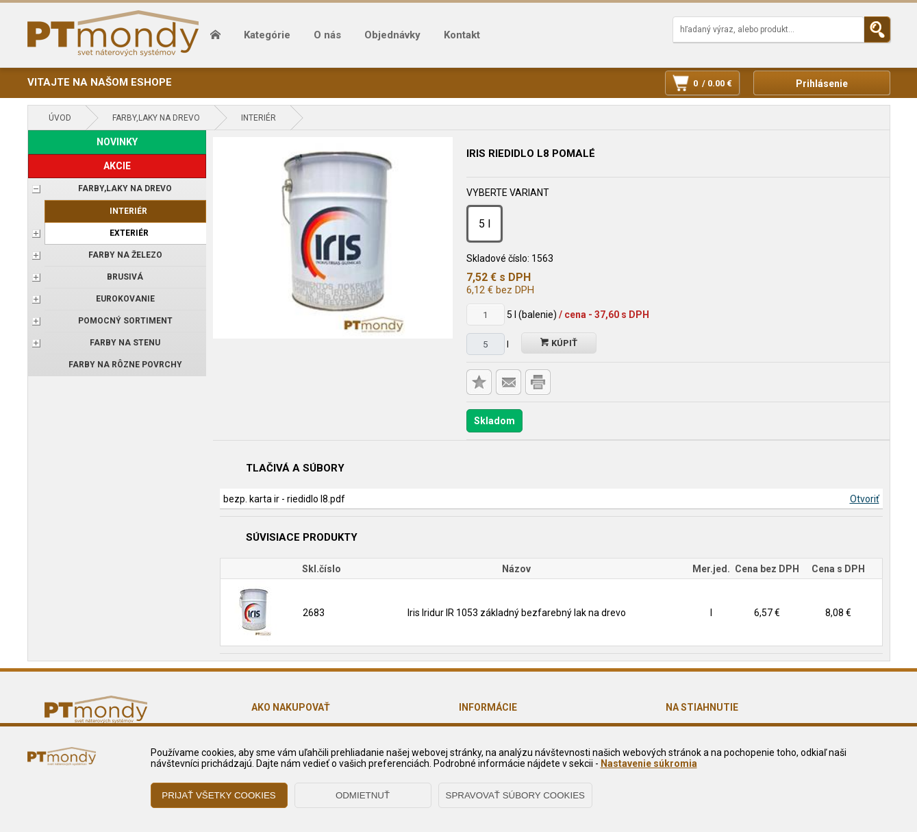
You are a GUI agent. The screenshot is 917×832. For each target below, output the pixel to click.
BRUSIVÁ (125, 277)
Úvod (60, 118)
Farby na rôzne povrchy (125, 364)
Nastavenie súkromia (649, 763)
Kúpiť (558, 343)
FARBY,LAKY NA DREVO (156, 118)
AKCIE (117, 165)
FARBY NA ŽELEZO (125, 255)
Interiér (258, 118)
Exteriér (129, 233)
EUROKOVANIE (125, 299)
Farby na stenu (125, 342)
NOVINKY (117, 141)
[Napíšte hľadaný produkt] (768, 29)
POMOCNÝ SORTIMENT (125, 321)
